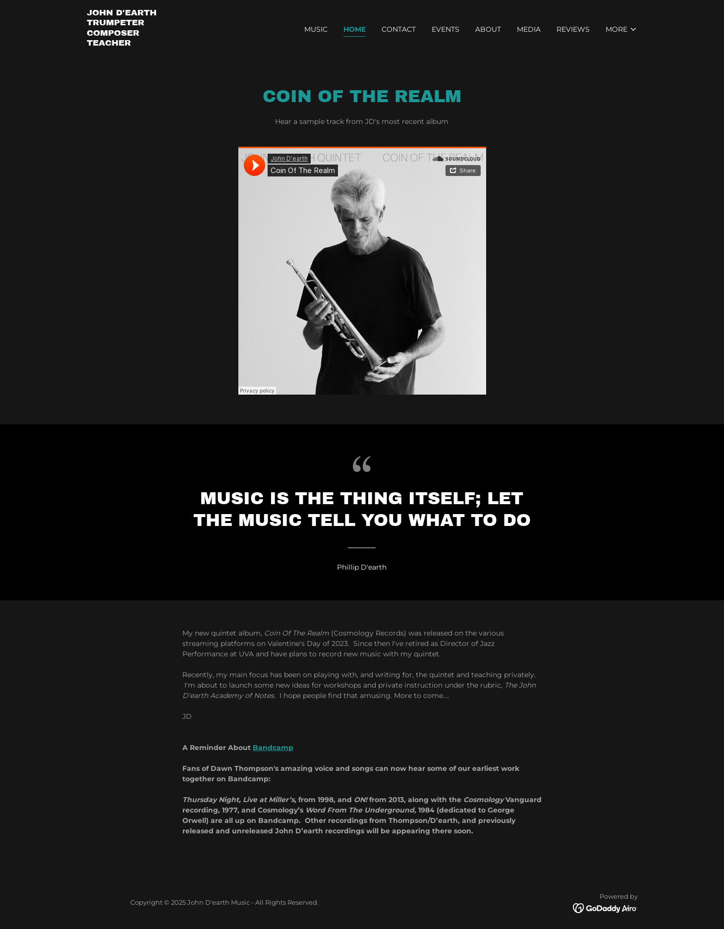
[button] (621, 29)
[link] (122, 43)
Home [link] (354, 29)
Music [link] (316, 29)
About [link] (488, 29)
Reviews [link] (573, 29)
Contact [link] (399, 29)
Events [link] (445, 29)
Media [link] (529, 29)
